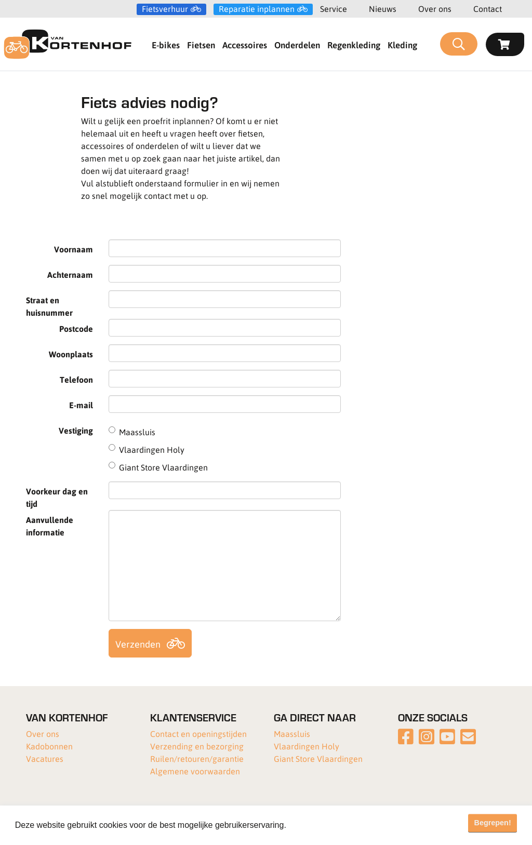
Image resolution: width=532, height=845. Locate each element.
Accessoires (244, 44)
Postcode (76, 328)
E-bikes (166, 44)
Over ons (434, 8)
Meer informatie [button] (319, 825)
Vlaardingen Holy (306, 746)
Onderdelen (297, 44)
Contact (487, 8)
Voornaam (73, 249)
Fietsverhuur (165, 9)
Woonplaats (71, 353)
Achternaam (70, 274)
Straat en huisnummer (49, 306)
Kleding (402, 44)
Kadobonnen (49, 746)
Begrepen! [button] (492, 823)
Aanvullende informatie (49, 526)
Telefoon (76, 379)
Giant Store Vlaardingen (318, 758)
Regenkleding (353, 44)
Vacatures (44, 758)
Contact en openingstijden (198, 733)
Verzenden (138, 644)
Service (333, 8)
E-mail (81, 404)
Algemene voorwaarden (195, 771)
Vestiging (76, 430)
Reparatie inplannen (257, 9)
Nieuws (382, 8)
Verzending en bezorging (197, 746)
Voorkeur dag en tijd (57, 497)
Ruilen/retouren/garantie (197, 758)
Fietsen (201, 44)
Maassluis (292, 733)
